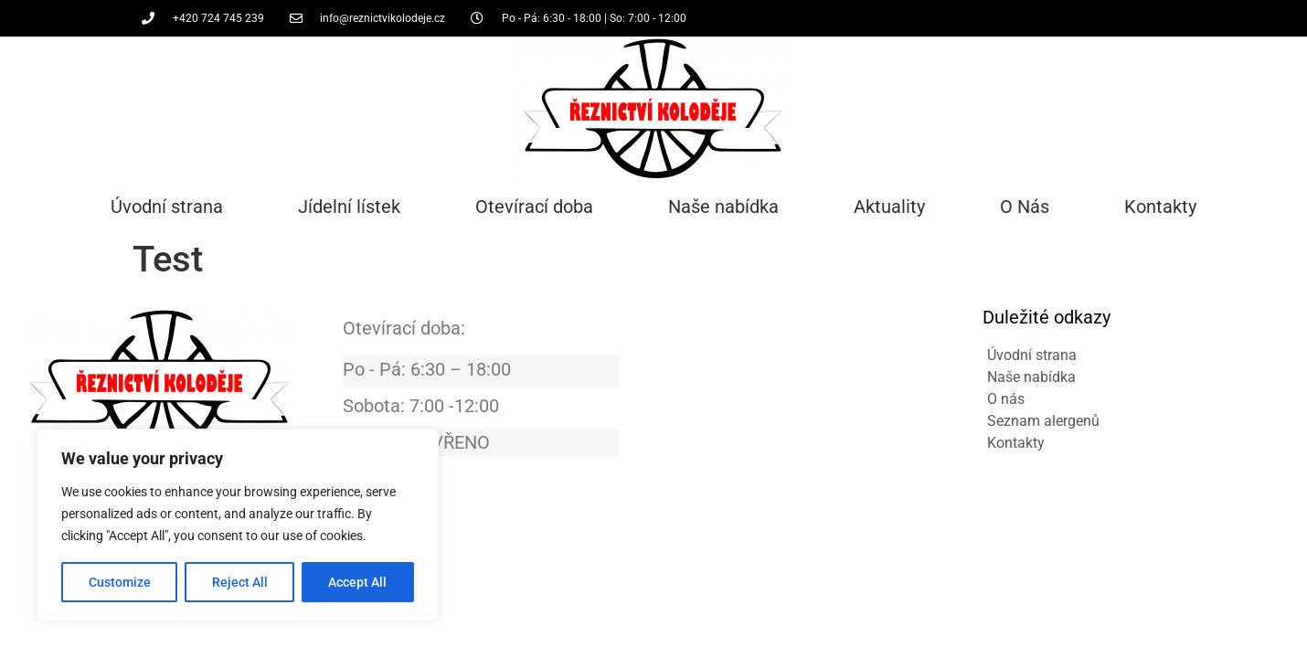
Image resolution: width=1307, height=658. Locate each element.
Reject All (240, 582)
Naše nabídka (723, 207)
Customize (120, 582)
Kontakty (1160, 207)
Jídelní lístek (349, 207)
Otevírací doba (534, 207)
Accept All (358, 582)
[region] (238, 525)
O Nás (1024, 207)
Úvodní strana (167, 207)
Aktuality (889, 207)
